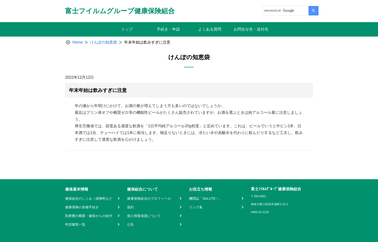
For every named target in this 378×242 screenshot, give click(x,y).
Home (77, 42)
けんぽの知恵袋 (103, 42)
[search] (284, 10)
